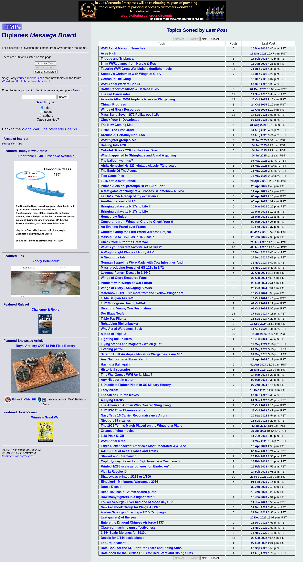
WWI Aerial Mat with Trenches (123, 48)
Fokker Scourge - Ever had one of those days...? (137, 502)
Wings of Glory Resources (120, 109)
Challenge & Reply (45, 309)
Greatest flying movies (118, 430)
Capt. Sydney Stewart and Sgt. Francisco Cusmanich (140, 461)
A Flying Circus (112, 400)
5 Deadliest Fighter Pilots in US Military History (136, 384)
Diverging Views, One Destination (126, 308)
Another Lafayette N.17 (118, 201)
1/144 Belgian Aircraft (117, 298)
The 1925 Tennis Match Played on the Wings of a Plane (141, 425)
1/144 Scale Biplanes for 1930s (123, 532)
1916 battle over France (118, 181)
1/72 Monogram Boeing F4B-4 (123, 303)
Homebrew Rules (113, 216)
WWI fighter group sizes (119, 140)
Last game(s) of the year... (120, 517)
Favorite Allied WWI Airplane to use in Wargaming (138, 99)
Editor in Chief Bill (24, 399)
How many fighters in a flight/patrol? (128, 497)
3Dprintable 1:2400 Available (45, 156)
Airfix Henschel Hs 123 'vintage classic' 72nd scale (138, 165)
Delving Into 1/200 (114, 145)
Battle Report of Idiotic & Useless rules (130, 89)
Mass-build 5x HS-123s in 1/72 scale (127, 237)
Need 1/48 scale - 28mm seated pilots (128, 492)
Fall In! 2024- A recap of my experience (130, 196)
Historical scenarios (116, 369)
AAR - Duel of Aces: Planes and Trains (129, 451)
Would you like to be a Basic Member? (26, 81)
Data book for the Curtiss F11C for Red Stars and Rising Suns (147, 553)
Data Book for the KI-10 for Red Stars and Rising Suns (141, 548)
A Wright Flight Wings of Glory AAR (127, 252)
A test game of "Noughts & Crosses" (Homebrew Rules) (142, 191)
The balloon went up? (117, 160)
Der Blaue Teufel (113, 313)
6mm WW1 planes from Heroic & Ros (128, 63)
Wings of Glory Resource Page (124, 277)
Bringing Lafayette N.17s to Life (124, 211)
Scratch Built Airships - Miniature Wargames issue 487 (141, 354)
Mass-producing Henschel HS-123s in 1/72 (132, 267)
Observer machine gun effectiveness (128, 527)
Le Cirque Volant (113, 543)
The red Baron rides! (116, 94)
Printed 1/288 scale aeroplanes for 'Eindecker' (135, 466)
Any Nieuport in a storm (118, 379)
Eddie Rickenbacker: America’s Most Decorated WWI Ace (143, 446)
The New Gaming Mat (117, 124)
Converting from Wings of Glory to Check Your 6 (137, 221)
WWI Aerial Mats (113, 441)
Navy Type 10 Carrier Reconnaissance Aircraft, (135, 415)
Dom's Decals (111, 486)
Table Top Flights (113, 318)
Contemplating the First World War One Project (136, 232)
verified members (28, 78)
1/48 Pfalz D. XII (112, 435)
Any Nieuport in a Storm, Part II (124, 359)
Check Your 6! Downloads (120, 119)
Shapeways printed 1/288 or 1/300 (126, 476)
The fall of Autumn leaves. (120, 395)
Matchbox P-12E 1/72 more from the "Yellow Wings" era (142, 293)
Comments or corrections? (18, 456)
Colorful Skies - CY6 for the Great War (129, 150)
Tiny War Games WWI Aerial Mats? (126, 374)
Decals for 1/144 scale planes (122, 537)
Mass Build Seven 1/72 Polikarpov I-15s (130, 114)
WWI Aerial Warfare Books (120, 84)
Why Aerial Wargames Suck (121, 328)
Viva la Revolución (115, 471)
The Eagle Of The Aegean (120, 170)
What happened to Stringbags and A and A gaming (138, 155)
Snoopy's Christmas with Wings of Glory (131, 73)
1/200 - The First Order (117, 130)
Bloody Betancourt (45, 261)
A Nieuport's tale (113, 257)
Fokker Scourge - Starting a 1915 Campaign (133, 512)
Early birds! (109, 390)
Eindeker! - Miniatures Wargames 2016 (129, 481)
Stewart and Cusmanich (118, 456)
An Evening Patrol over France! (124, 226)
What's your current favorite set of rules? (131, 247)
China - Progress (113, 104)
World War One (49, 129)
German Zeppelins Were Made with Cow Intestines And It (143, 262)
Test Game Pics (112, 175)
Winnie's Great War (45, 417)
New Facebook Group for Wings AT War (130, 507)
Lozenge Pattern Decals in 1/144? (126, 272)
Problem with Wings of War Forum (126, 283)
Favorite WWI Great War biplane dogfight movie (136, 68)
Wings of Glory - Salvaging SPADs (126, 288)
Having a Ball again (115, 364)
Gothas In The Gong (116, 79)
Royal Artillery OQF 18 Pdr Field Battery (45, 345)
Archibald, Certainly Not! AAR (123, 135)
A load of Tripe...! (113, 334)
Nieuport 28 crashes (116, 420)
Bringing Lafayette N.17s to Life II (126, 206)
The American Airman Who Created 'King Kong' (136, 405)
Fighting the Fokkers (116, 339)
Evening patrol (112, 349)
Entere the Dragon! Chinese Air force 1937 (132, 522)
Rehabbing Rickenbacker (119, 323)
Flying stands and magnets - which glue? (131, 344)
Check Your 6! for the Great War (124, 242)
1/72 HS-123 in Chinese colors (123, 410)
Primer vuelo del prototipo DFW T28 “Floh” (133, 186)
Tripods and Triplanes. (117, 58)
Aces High (108, 53)
